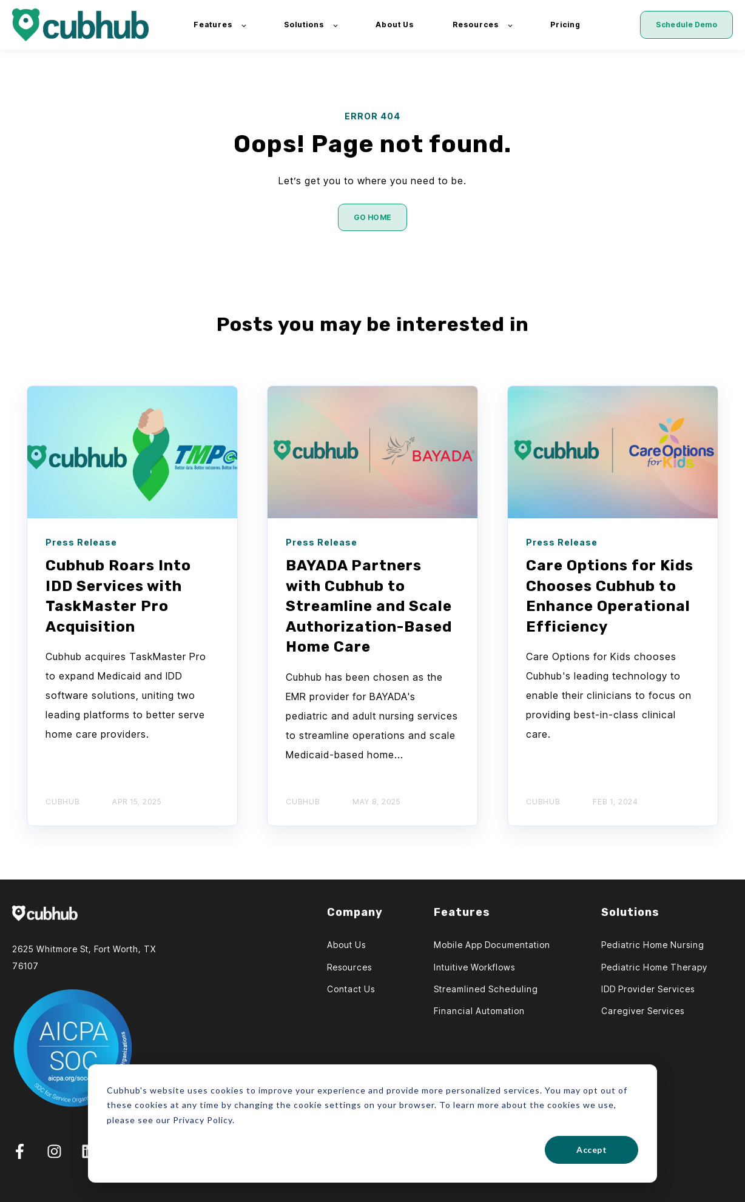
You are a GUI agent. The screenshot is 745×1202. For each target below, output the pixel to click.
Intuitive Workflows (474, 967)
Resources (349, 967)
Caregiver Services (642, 1011)
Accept (591, 1149)
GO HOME (373, 217)
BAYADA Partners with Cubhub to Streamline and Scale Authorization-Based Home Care (369, 606)
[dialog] (372, 1123)
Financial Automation (479, 1011)
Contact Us (351, 989)
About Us (346, 945)
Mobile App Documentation (492, 945)
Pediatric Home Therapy (654, 967)
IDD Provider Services (648, 989)
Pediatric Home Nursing (652, 945)
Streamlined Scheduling (486, 989)
